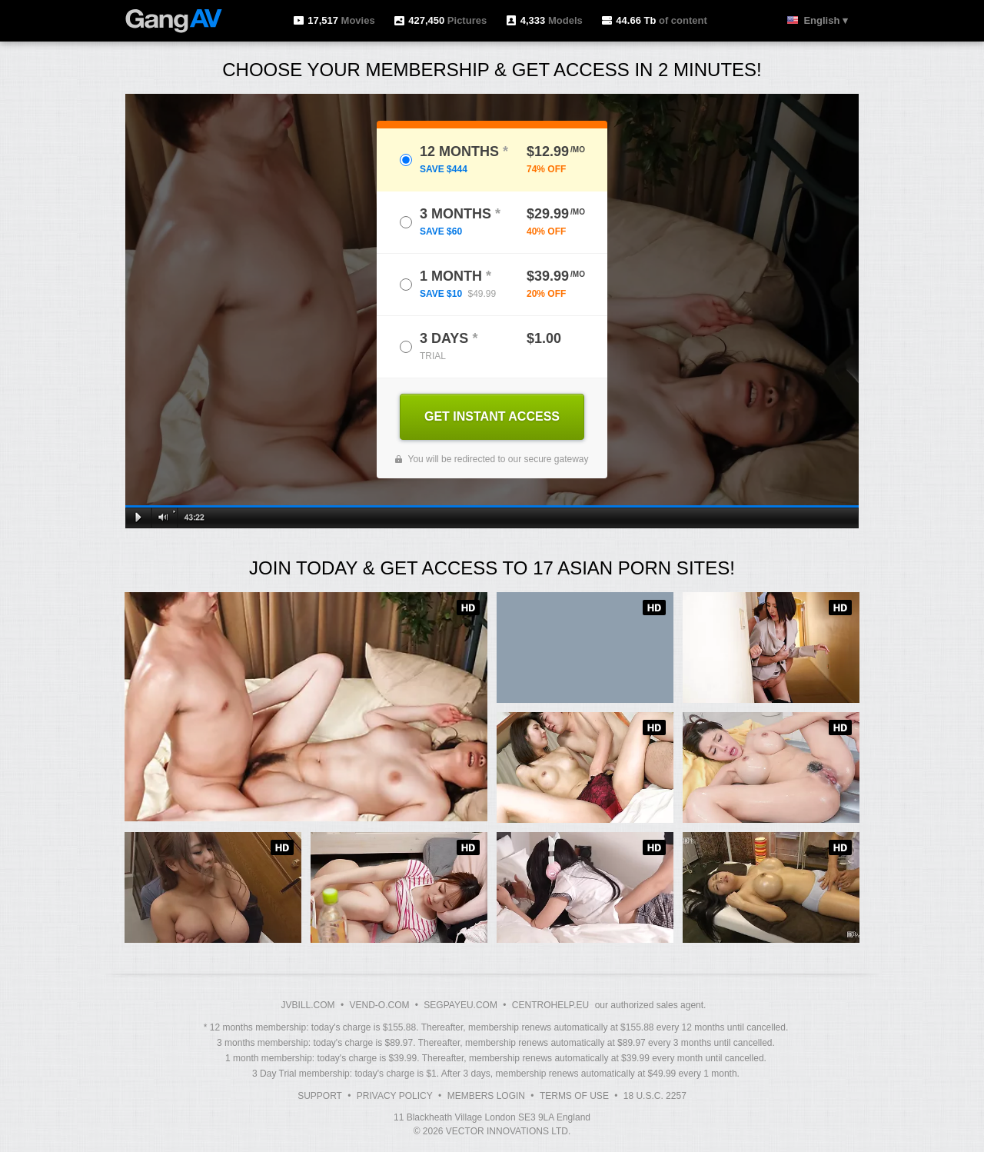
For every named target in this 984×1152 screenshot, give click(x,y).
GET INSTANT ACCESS (492, 416)
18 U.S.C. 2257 (654, 1095)
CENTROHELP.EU (550, 1005)
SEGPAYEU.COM (460, 1005)
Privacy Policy (395, 1095)
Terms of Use (574, 1095)
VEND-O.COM (379, 1005)
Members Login (486, 1095)
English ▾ (825, 20)
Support (320, 1095)
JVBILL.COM (308, 1005)
